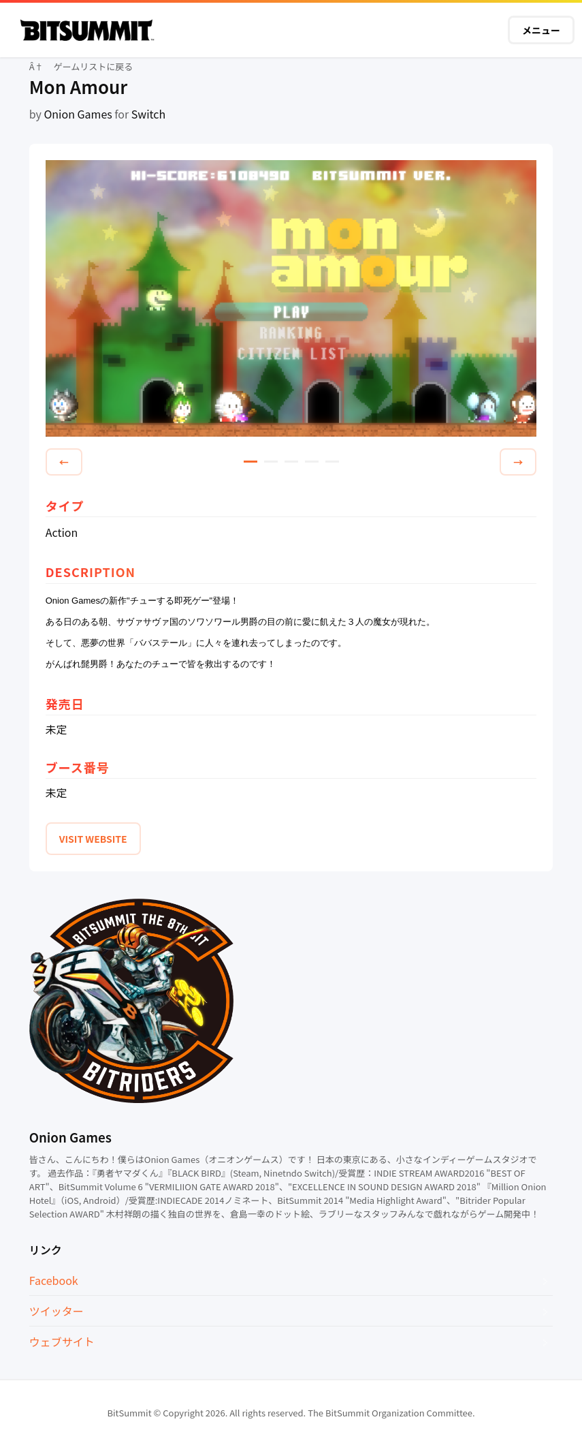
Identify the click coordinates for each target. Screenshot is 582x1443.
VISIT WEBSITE (93, 838)
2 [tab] (271, 462)
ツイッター (56, 1311)
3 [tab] (291, 462)
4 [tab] (312, 462)
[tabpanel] (291, 300)
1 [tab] (250, 462)
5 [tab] (332, 462)
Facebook (53, 1280)
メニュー (541, 30)
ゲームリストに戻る (93, 66)
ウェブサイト (62, 1341)
